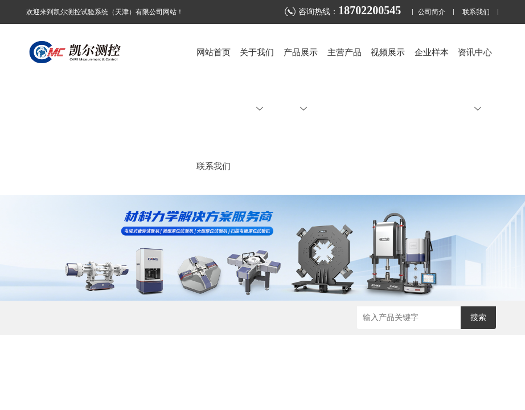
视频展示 (388, 52)
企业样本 (432, 52)
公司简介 (431, 12)
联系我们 (476, 12)
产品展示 (301, 79)
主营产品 (344, 52)
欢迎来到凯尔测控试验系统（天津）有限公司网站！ (104, 12)
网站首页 (213, 52)
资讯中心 (475, 79)
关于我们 (257, 79)
